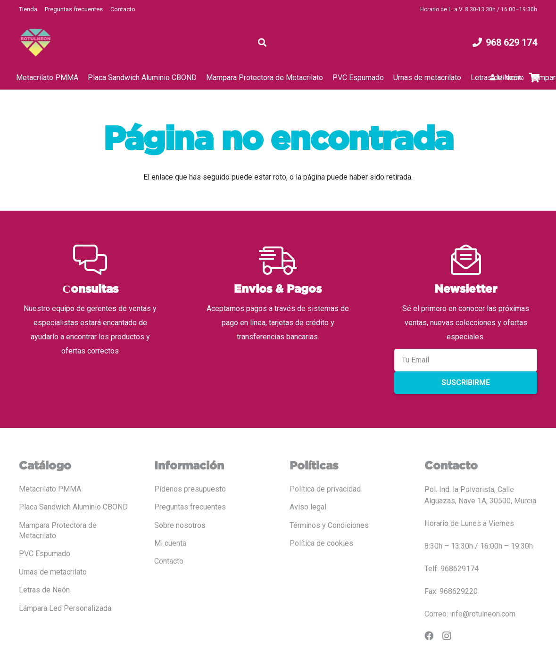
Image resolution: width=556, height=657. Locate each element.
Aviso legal (308, 506)
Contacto (122, 9)
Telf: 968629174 (451, 568)
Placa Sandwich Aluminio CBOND (73, 506)
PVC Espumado (44, 553)
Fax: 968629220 (451, 591)
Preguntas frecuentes (74, 9)
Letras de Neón (44, 589)
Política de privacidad (325, 489)
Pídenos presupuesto (190, 489)
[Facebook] (428, 635)
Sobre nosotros (180, 525)
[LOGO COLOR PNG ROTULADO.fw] (35, 42)
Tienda (28, 9)
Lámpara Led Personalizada (65, 608)
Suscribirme (465, 382)
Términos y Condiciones (329, 525)
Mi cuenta (170, 543)
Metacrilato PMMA (50, 489)
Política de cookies (321, 543)
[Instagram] (446, 636)
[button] (262, 42)
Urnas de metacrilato (53, 571)
